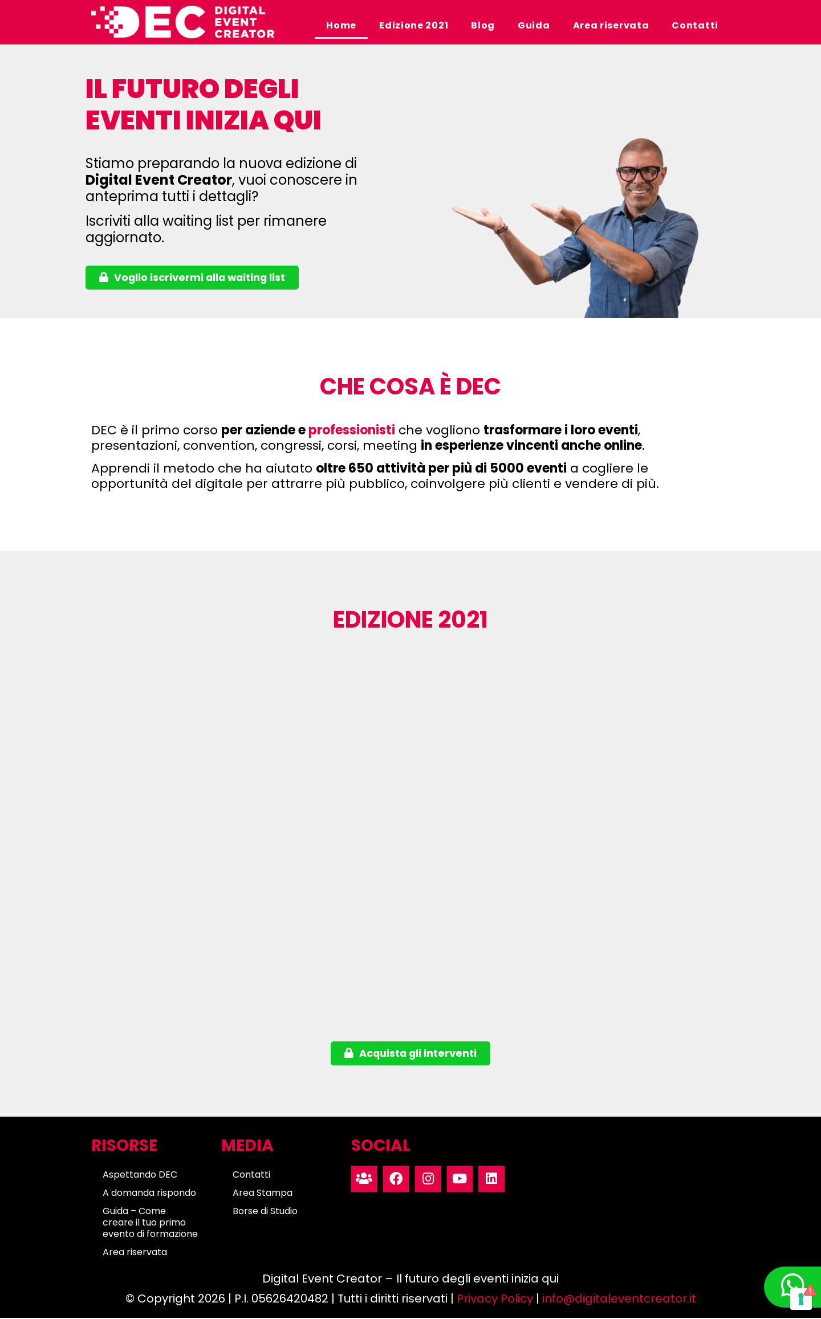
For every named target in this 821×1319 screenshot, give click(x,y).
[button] (194, 278)
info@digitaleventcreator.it (619, 1300)
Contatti (695, 25)
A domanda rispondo (149, 1194)
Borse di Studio (265, 1212)
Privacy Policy (495, 1300)
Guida (534, 25)
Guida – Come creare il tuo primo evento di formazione (150, 1224)
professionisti (351, 430)
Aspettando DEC (140, 1176)
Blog (483, 25)
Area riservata (611, 25)
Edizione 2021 (413, 25)
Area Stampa (262, 1194)
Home (341, 25)
